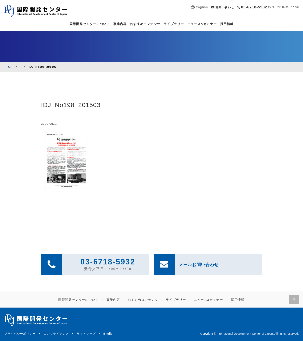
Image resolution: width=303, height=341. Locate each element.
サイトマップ (86, 333)
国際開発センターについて (89, 24)
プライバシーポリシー (20, 333)
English (202, 7)
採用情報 (227, 24)
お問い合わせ (224, 7)
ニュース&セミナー (202, 24)
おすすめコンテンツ (145, 24)
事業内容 (120, 24)
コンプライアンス (56, 333)
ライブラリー (174, 24)
